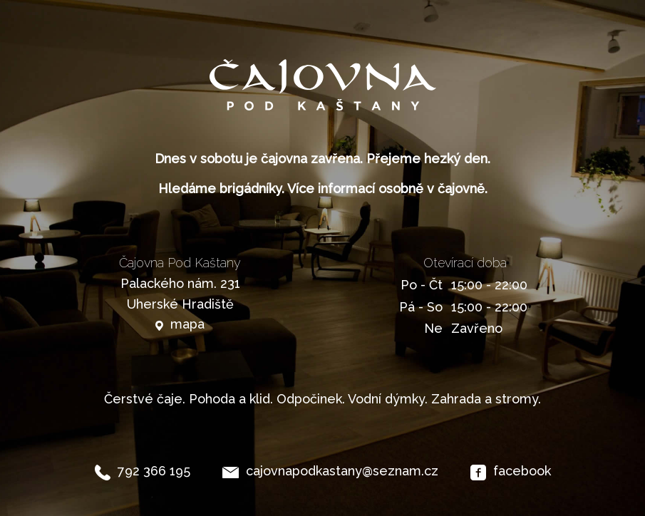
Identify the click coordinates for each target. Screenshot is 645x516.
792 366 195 (154, 470)
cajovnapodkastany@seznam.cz (342, 470)
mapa (187, 323)
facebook (522, 470)
